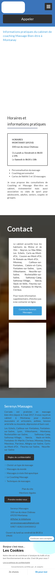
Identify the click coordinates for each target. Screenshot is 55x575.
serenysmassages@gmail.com (24, 523)
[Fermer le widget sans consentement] (41, 538)
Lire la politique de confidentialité (16, 563)
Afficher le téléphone (20, 519)
